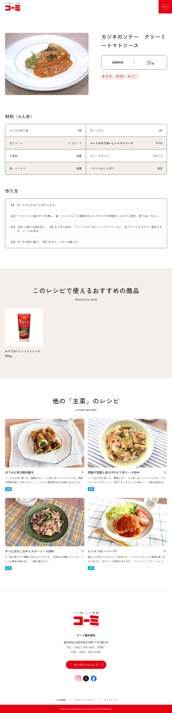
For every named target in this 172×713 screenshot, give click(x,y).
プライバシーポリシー (85, 700)
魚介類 (108, 76)
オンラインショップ (86, 664)
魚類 (121, 76)
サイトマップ (110, 700)
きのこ (134, 76)
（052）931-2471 (83, 647)
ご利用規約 (60, 700)
